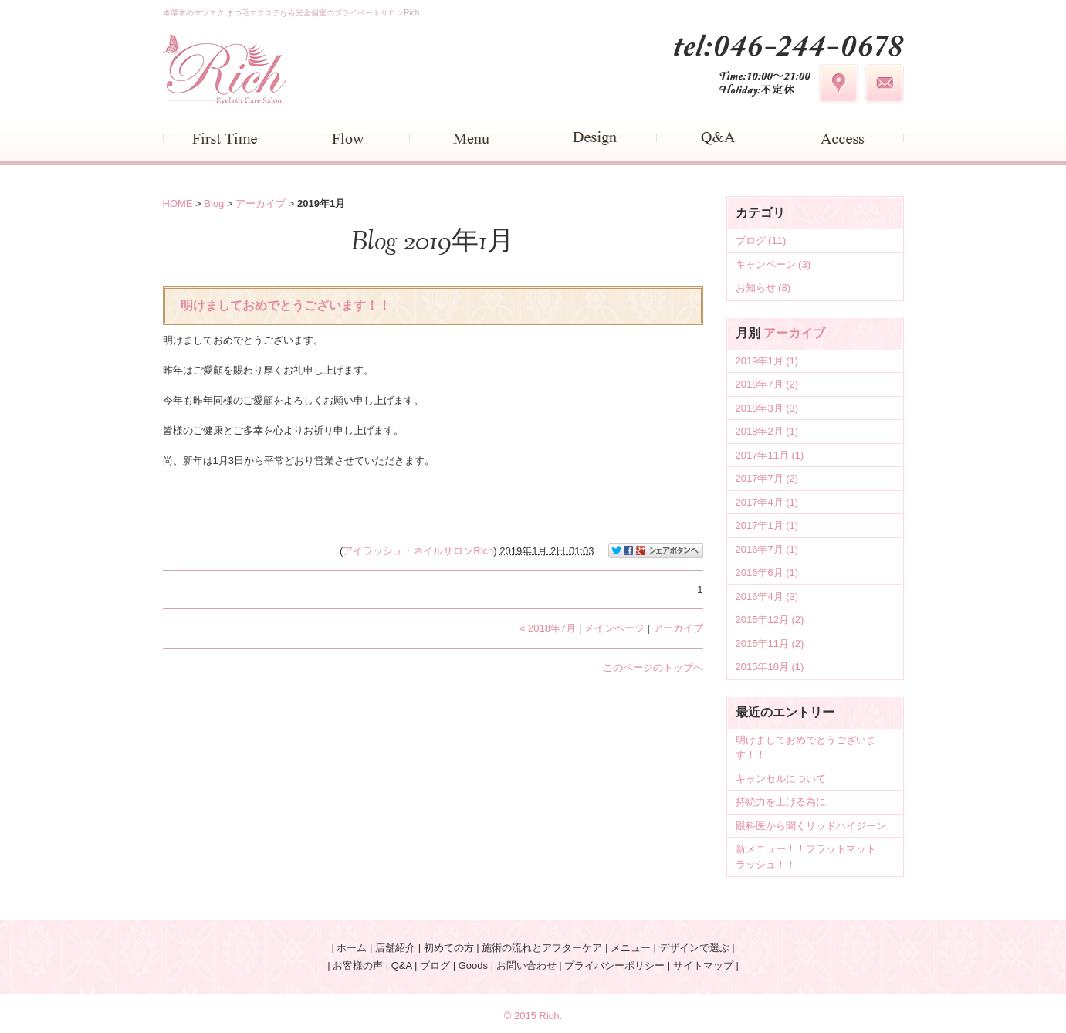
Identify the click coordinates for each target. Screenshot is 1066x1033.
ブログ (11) (761, 240)
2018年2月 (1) (767, 431)
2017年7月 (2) (767, 478)
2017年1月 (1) (767, 525)
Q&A (401, 965)
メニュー (631, 947)
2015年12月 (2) (770, 619)
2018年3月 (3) (767, 408)
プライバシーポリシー (614, 965)
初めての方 (449, 947)
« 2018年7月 (547, 628)
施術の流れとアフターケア (542, 947)
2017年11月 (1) (770, 455)
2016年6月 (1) (767, 572)
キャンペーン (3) (773, 264)
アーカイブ (794, 333)
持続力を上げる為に (781, 802)
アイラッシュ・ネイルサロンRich (418, 550)
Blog (214, 203)
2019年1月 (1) (767, 361)
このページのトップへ (653, 667)
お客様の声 (358, 965)
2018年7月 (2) (767, 384)
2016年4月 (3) (767, 596)
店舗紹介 (395, 947)
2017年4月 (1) (767, 502)
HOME (178, 203)
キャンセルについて (781, 778)
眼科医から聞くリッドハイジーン (811, 825)
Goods (473, 965)
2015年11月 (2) (770, 643)
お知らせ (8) (763, 287)
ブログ (435, 965)
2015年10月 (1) (770, 666)
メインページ (614, 628)
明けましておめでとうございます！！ (286, 305)
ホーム (352, 947)
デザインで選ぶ (694, 947)
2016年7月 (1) (767, 549)
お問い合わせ (526, 965)
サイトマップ (703, 965)
